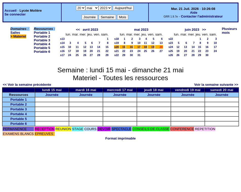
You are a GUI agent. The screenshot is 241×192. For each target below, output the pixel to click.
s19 (116, 42)
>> (204, 29)
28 (98, 55)
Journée (52, 95)
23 (131, 51)
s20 (116, 46)
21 (98, 51)
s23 (171, 42)
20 (91, 51)
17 (69, 51)
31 (138, 55)
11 (77, 46)
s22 (116, 55)
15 (106, 46)
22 (106, 51)
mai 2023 (141, 29)
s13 (62, 38)
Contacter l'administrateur (202, 16)
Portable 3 (42, 40)
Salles (15, 32)
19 (84, 51)
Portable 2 (42, 36)
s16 (62, 51)
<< (78, 29)
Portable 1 (42, 32)
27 (91, 55)
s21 (116, 51)
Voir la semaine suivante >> (216, 84)
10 (69, 46)
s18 (116, 38)
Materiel (19, 36)
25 (77, 55)
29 (106, 55)
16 (131, 46)
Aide (193, 12)
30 (131, 55)
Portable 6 (42, 52)
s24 (171, 46)
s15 (62, 46)
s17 (62, 55)
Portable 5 (42, 48)
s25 (171, 51)
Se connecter (15, 14)
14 (98, 46)
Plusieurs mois (229, 30)
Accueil (10, 10)
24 (69, 55)
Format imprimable (120, 138)
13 (91, 46)
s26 (171, 55)
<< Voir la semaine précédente (27, 84)
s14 (62, 42)
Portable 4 (42, 44)
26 (84, 55)
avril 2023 (90, 29)
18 (77, 51)
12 (84, 46)
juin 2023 (192, 29)
